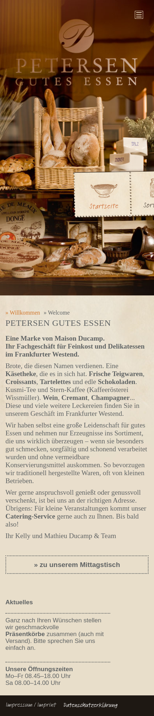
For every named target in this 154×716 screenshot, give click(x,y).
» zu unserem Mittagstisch (77, 564)
